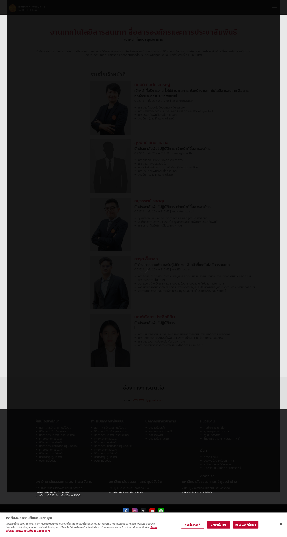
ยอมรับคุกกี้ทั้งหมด (245, 524)
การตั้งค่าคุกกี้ (192, 524)
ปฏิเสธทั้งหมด (218, 524)
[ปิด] (281, 524)
